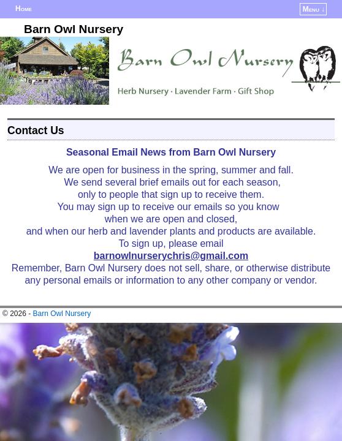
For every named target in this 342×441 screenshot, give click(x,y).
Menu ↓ (314, 9)
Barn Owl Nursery (73, 29)
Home (23, 8)
